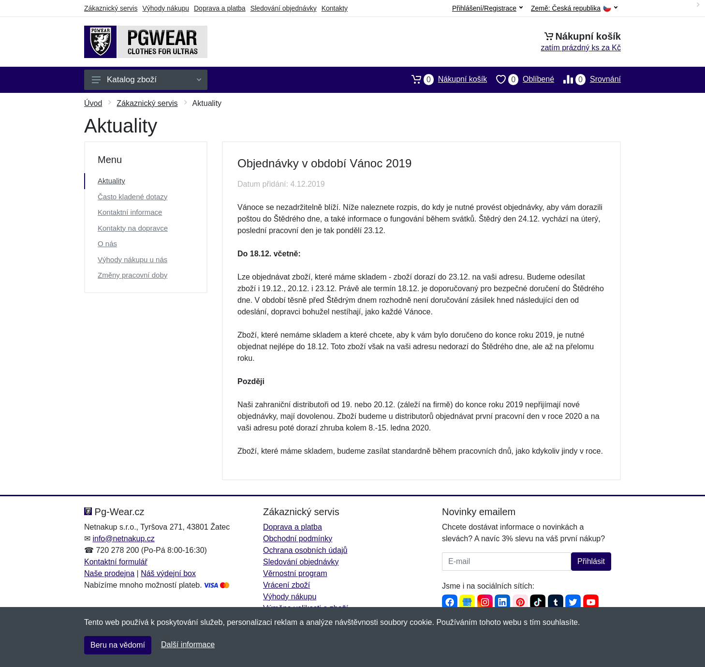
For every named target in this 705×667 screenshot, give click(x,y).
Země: (574, 8)
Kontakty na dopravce (133, 228)
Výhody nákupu (165, 8)
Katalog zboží (146, 79)
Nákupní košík (444, 79)
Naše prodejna (109, 573)
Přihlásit (591, 561)
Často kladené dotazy (132, 197)
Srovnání (587, 79)
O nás (107, 243)
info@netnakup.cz (123, 538)
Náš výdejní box (168, 573)
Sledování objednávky (283, 8)
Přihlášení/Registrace (487, 8)
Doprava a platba (220, 8)
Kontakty (335, 8)
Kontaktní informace (130, 212)
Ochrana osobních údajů (305, 550)
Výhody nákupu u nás (132, 259)
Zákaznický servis (110, 8)
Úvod (93, 103)
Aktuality (111, 181)
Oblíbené (520, 79)
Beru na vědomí (117, 645)
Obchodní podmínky (297, 538)
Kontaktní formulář (115, 562)
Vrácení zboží (286, 585)
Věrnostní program (295, 573)
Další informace (188, 644)
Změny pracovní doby (132, 275)
